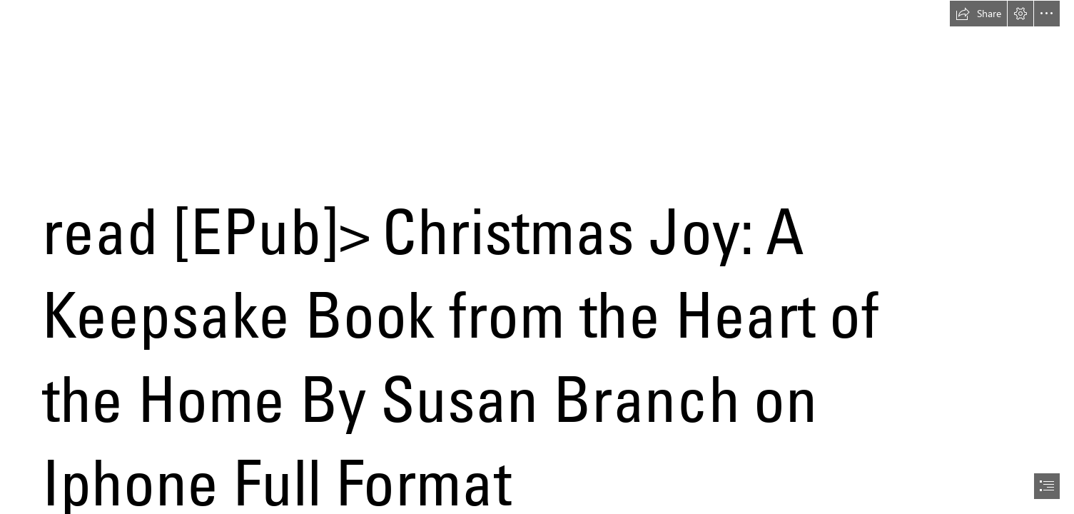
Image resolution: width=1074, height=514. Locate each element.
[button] (978, 13)
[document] (537, 257)
